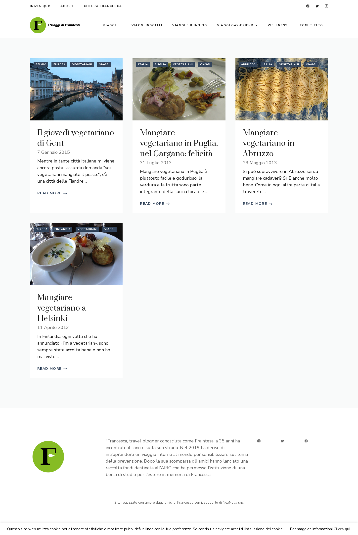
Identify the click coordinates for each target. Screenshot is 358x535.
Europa (59, 64)
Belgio (41, 64)
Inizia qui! (40, 6)
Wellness (278, 25)
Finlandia (62, 229)
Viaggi (115, 25)
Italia (143, 64)
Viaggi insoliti (147, 25)
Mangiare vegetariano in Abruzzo (269, 143)
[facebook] (308, 6)
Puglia (160, 64)
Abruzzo (248, 64)
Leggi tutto (310, 25)
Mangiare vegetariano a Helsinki (61, 308)
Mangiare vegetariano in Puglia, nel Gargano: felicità (179, 143)
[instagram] (326, 6)
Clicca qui (342, 529)
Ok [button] (286, 529)
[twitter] (317, 6)
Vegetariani (82, 64)
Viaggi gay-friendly (237, 25)
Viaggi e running (189, 25)
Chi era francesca (103, 6)
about (67, 6)
